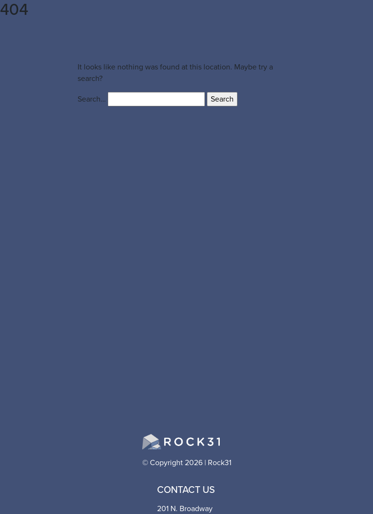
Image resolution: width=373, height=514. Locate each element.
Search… (92, 98)
